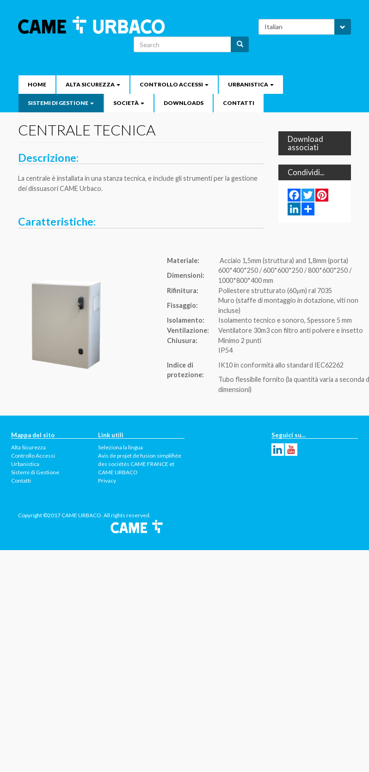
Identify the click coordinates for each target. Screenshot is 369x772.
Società (128, 102)
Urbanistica (251, 84)
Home (37, 84)
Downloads (183, 102)
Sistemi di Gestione (61, 102)
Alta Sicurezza (93, 84)
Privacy (107, 480)
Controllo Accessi (174, 84)
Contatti (238, 102)
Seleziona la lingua (120, 447)
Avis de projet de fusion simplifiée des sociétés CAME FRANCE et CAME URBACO (139, 464)
